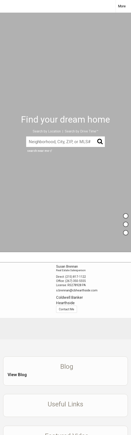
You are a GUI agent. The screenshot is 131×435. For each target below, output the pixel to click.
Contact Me (66, 309)
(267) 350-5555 (75, 281)
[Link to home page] (5, 6)
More (122, 6)
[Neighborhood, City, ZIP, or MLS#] (65, 141)
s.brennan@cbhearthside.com (76, 290)
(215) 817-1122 (75, 276)
